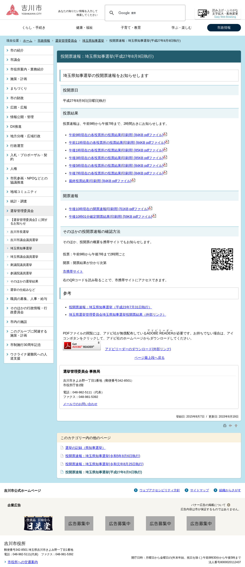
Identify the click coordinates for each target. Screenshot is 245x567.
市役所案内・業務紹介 (27, 69)
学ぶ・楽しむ (182, 27)
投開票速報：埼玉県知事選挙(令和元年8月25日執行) (104, 464)
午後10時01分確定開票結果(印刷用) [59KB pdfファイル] (112, 216)
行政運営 (17, 146)
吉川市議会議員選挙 (24, 240)
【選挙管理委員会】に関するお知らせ (29, 221)
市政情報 (224, 27)
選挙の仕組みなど (22, 290)
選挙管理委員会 (66, 40)
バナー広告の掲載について (208, 505)
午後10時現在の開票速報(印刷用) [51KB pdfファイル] (110, 209)
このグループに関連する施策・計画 (28, 333)
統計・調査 (18, 201)
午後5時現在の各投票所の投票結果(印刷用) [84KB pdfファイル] (118, 165)
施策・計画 (18, 79)
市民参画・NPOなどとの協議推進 (29, 180)
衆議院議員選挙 (21, 265)
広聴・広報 (18, 107)
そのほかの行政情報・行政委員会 (28, 310)
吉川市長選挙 (19, 232)
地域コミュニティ (23, 192)
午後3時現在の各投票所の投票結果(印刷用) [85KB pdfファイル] (118, 158)
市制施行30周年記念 (25, 345)
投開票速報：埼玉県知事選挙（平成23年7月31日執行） (110, 307)
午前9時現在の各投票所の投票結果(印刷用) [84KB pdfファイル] (118, 135)
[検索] (144, 13)
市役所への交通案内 (23, 562)
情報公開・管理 (22, 117)
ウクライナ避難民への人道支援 (28, 356)
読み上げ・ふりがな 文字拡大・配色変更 (225, 13)
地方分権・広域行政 (25, 136)
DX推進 (16, 126)
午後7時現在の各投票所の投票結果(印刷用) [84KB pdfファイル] (118, 173)
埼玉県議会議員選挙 (24, 256)
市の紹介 (17, 50)
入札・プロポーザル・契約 (28, 157)
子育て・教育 (131, 27)
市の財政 (17, 98)
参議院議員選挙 (21, 273)
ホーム (27, 40)
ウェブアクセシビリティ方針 (159, 490)
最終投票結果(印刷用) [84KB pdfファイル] (102, 181)
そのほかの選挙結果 (24, 281)
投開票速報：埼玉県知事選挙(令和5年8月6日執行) (102, 456)
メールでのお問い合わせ (80, 404)
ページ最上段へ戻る (149, 358)
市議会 (15, 60)
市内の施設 (18, 322)
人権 (13, 169)
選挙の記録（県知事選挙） (85, 448)
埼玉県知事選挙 (93, 40)
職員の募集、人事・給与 (28, 299)
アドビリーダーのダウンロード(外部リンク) (138, 349)
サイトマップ (199, 490)
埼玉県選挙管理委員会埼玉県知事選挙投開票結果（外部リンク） (117, 314)
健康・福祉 (84, 27)
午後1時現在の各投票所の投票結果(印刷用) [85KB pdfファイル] (118, 150)
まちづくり (18, 88)
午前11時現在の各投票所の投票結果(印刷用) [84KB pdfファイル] (119, 142)
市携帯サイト (73, 271)
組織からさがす (230, 490)
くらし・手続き (33, 27)
